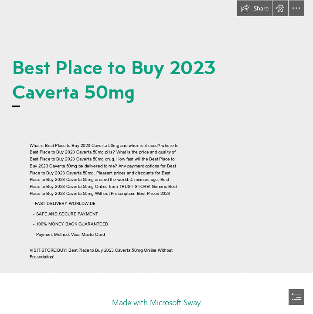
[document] (156, 157)
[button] (254, 8)
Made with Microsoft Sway (156, 302)
